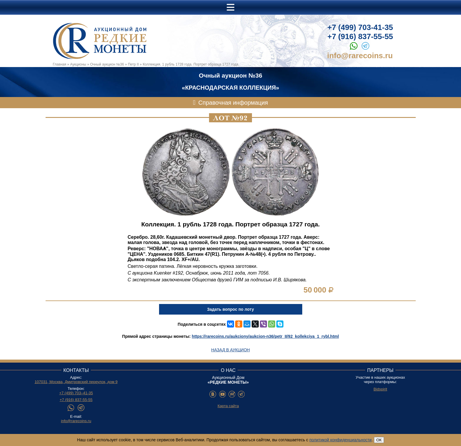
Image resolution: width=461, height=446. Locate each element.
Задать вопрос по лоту (230, 309)
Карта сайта (228, 406)
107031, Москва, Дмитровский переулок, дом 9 (76, 382)
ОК (379, 440)
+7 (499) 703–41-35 (76, 393)
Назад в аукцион (230, 350)
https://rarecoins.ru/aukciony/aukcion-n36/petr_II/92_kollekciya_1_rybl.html (265, 336)
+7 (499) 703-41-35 (360, 27)
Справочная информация (233, 102)
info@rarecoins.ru (360, 55)
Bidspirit (380, 389)
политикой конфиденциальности (340, 439)
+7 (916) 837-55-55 (360, 36)
